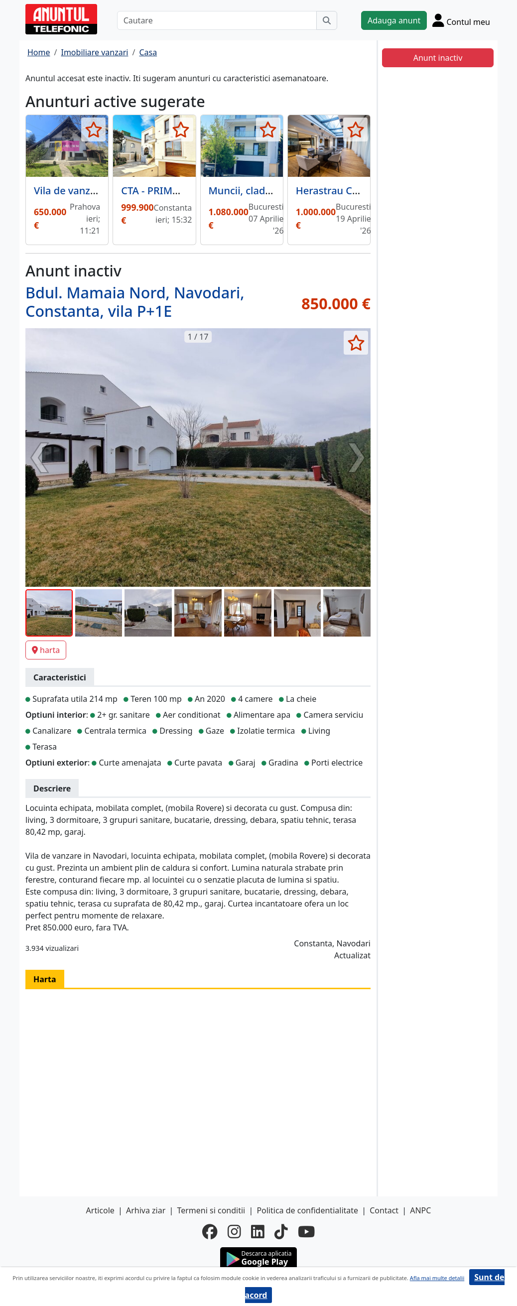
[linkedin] (257, 1231)
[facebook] (210, 1231)
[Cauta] (326, 20)
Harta (44, 979)
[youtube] (306, 1231)
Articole (100, 1210)
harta (46, 650)
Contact (384, 1210)
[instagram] (234, 1231)
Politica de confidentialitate (307, 1210)
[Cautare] (217, 20)
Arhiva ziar (145, 1210)
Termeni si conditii (211, 1210)
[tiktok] (281, 1231)
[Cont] (461, 20)
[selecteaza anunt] (93, 129)
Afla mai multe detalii (437, 1278)
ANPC (420, 1210)
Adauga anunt (394, 20)
